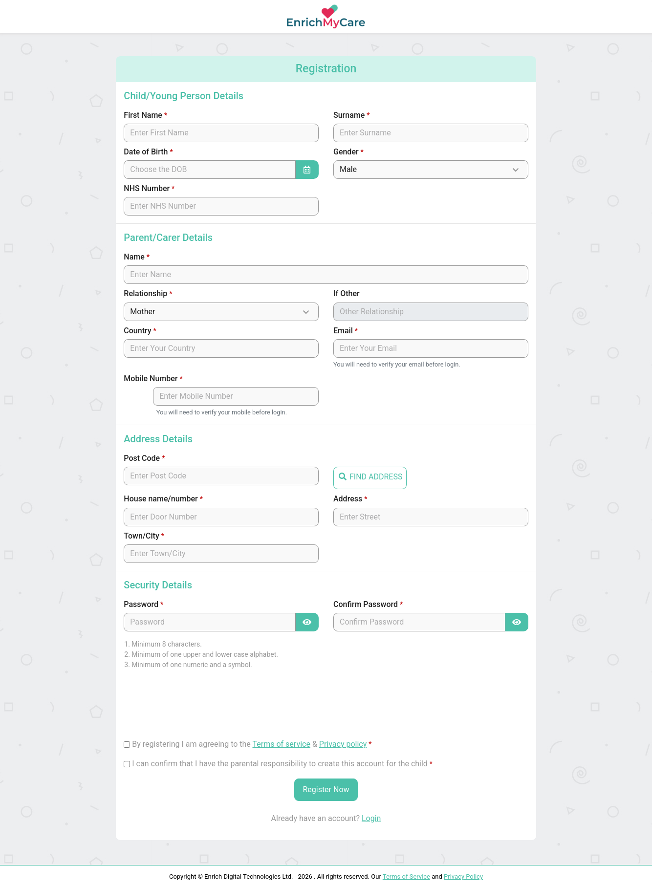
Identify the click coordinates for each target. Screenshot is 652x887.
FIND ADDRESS (370, 476)
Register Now (326, 789)
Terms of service (281, 744)
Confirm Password (368, 604)
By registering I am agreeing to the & (251, 744)
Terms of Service (406, 876)
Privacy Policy (463, 876)
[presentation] (198, 709)
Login (371, 818)
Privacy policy (343, 744)
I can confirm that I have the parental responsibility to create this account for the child (282, 763)
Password (143, 604)
